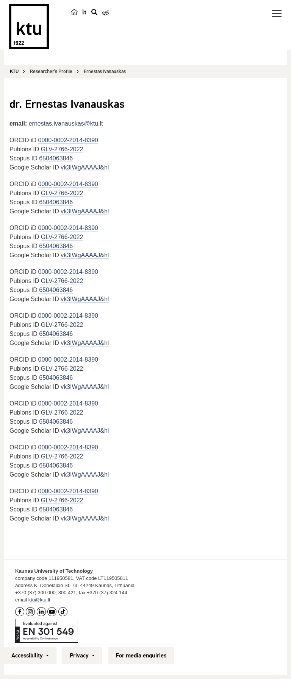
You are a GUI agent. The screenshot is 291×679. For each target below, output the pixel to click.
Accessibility (30, 655)
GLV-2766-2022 (62, 149)
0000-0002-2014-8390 (68, 140)
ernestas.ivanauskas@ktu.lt (66, 123)
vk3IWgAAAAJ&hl (85, 167)
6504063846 (56, 158)
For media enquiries (141, 655)
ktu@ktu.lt (39, 600)
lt (84, 12)
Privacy (82, 655)
